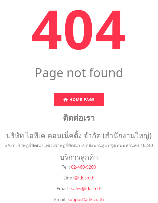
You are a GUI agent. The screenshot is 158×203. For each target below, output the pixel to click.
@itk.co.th (84, 178)
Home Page (79, 99)
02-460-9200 (83, 167)
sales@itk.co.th (85, 189)
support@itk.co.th (85, 199)
